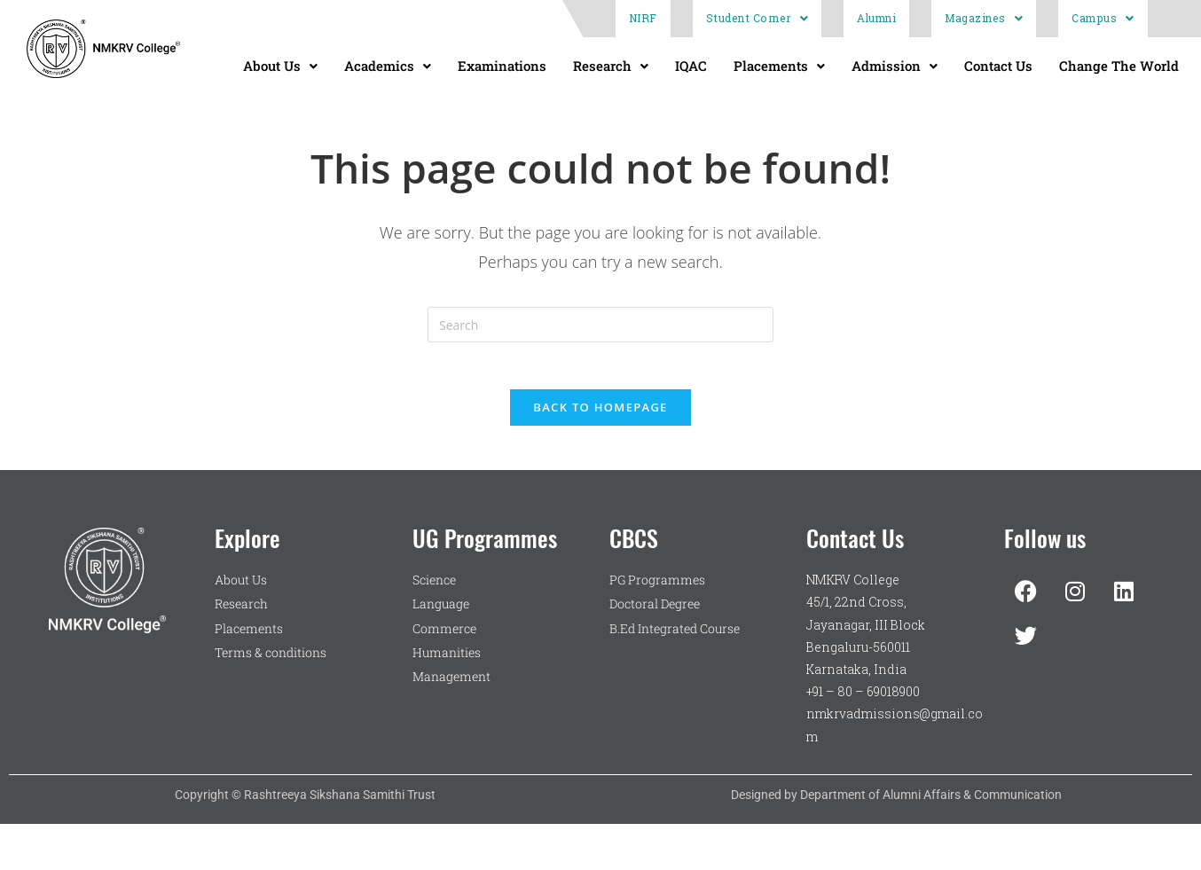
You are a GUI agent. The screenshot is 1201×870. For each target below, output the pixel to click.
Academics (387, 65)
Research (610, 65)
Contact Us (998, 65)
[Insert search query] (600, 324)
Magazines (984, 18)
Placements (779, 65)
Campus (1102, 18)
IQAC (691, 65)
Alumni (876, 18)
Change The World (1119, 65)
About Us (280, 65)
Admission (895, 65)
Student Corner (757, 18)
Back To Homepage (600, 413)
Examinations (502, 65)
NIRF (643, 18)
